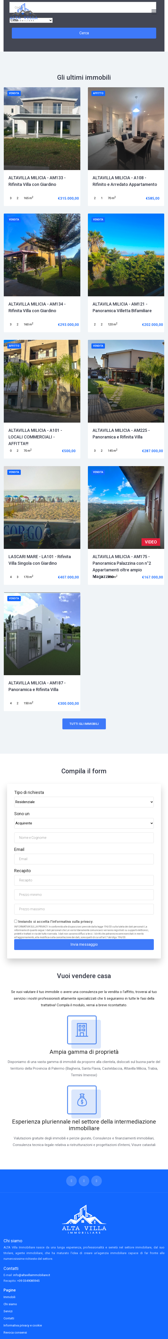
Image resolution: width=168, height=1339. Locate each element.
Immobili (9, 1297)
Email (19, 849)
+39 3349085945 (28, 1280)
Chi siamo (10, 1304)
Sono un (22, 813)
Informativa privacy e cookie (23, 1325)
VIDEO (151, 541)
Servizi (8, 1311)
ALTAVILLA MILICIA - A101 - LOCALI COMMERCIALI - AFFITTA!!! (35, 437)
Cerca (84, 33)
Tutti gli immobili (84, 724)
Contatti (9, 1318)
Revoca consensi (15, 1332)
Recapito (22, 870)
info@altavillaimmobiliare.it (31, 1275)
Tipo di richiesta (29, 792)
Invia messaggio (84, 944)
